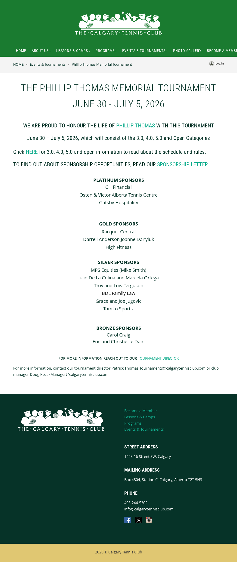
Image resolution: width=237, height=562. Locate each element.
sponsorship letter (182, 164)
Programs (133, 423)
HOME (18, 64)
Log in (219, 63)
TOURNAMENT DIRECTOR (158, 358)
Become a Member (140, 410)
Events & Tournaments (47, 64)
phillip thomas (135, 125)
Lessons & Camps (139, 417)
